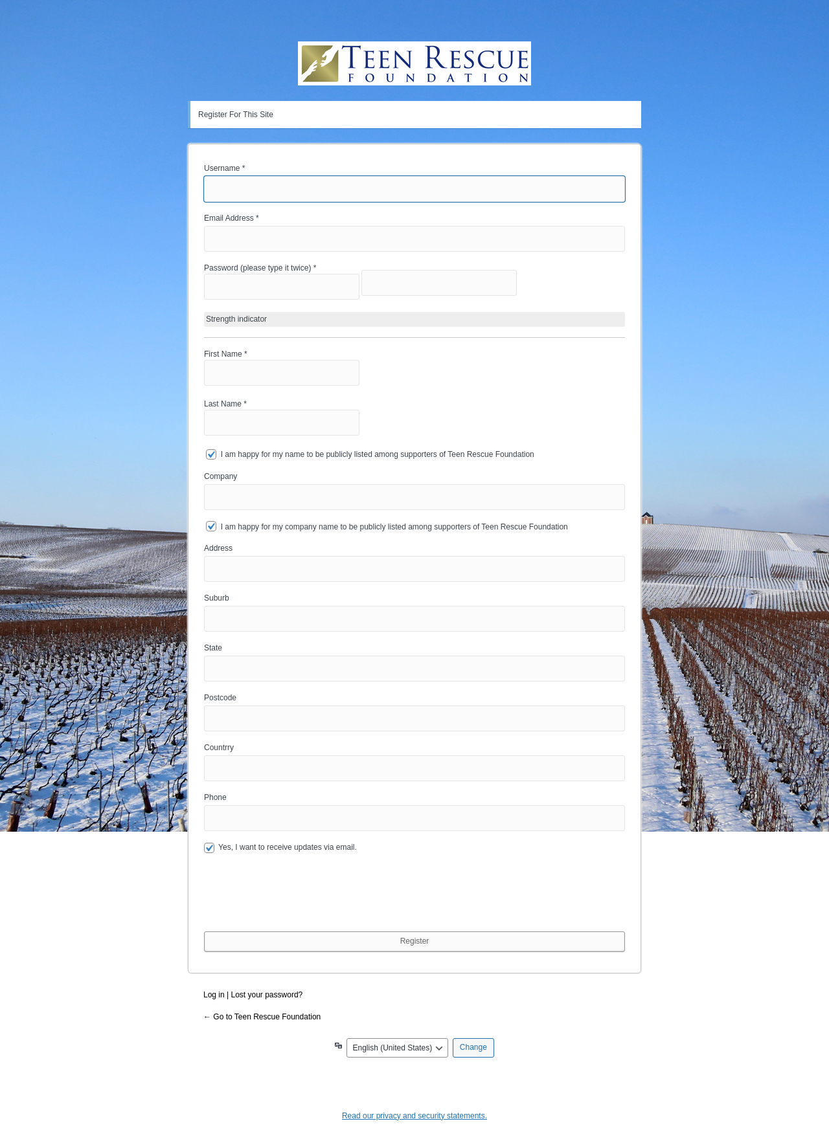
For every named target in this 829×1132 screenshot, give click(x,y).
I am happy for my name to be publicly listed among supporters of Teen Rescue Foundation (377, 454)
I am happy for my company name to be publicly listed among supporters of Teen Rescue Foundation (394, 526)
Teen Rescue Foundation (414, 63)
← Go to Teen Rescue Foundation (262, 1016)
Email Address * (231, 218)
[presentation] (302, 901)
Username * (224, 168)
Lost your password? (267, 994)
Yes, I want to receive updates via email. (280, 848)
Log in (214, 994)
